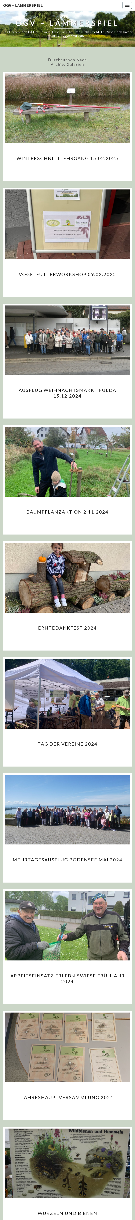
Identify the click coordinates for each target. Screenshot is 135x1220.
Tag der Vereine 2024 (68, 744)
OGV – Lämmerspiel (23, 5)
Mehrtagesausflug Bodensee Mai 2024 (68, 859)
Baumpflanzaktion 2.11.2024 (67, 512)
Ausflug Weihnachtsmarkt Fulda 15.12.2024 (67, 392)
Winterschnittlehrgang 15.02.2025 (67, 158)
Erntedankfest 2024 (67, 628)
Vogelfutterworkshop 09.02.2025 (67, 274)
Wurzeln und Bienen (67, 1213)
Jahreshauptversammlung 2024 (67, 1097)
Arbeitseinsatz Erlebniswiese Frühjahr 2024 (67, 978)
